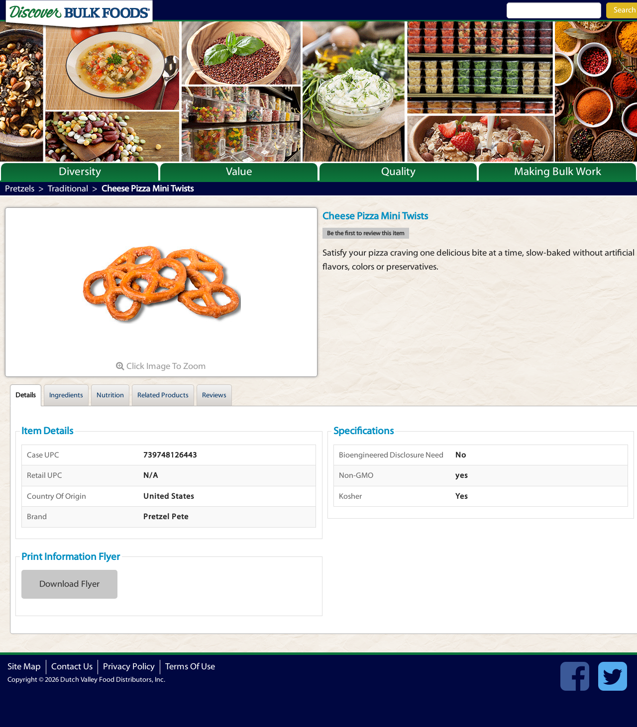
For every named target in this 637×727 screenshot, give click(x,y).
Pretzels (19, 188)
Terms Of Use (190, 666)
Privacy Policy (129, 666)
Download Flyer (69, 584)
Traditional (68, 188)
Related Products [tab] (163, 395)
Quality (398, 171)
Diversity (80, 171)
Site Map (24, 666)
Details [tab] (25, 395)
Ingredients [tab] (66, 395)
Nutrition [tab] (110, 395)
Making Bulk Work (557, 171)
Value (239, 171)
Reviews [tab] (214, 395)
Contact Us (72, 666)
